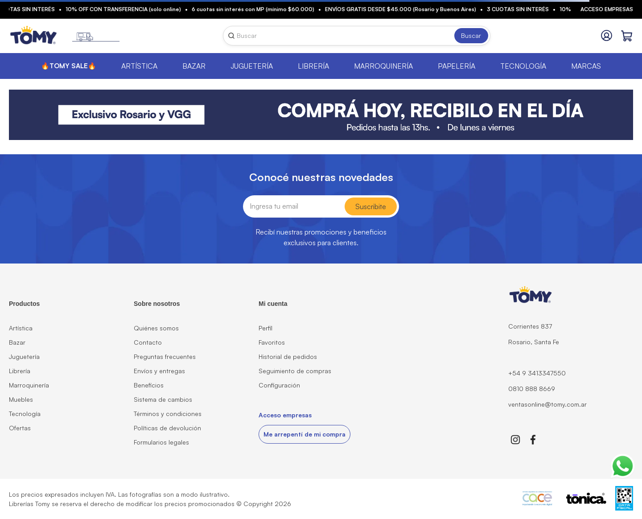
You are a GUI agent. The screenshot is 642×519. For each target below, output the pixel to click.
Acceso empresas (606, 9)
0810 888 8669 (531, 388)
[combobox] (356, 35)
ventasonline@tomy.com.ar (547, 404)
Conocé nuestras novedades (321, 177)
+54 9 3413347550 (537, 373)
